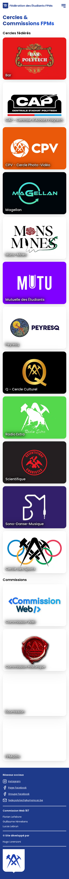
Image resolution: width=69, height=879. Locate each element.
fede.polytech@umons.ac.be (23, 800)
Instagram (12, 781)
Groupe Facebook (16, 794)
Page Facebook (15, 788)
